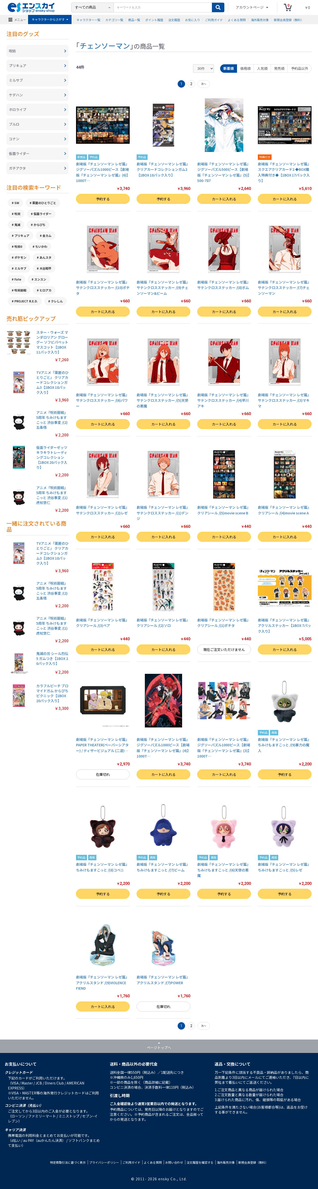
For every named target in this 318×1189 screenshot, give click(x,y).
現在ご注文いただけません (224, 649)
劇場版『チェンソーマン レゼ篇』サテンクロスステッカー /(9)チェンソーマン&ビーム (163, 288)
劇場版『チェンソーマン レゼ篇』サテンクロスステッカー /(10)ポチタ (103, 288)
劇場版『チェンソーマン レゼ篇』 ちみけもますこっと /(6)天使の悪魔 (223, 870)
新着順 (228, 68)
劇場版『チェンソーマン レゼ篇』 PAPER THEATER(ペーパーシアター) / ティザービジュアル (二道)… (102, 745)
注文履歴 (174, 19)
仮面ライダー (42, 214)
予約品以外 (299, 68)
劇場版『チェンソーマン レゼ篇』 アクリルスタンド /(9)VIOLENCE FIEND (102, 982)
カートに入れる (224, 198)
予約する (103, 198)
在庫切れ (103, 774)
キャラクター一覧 (88, 19)
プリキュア (21, 235)
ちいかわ (41, 246)
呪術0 (18, 246)
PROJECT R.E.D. (26, 301)
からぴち (39, 224)
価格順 (245, 68)
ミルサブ (20, 268)
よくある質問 (237, 19)
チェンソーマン (105, 45)
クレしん (57, 301)
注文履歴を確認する (200, 1162)
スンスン (40, 279)
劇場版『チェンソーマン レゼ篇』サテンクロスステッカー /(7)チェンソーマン (284, 288)
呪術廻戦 (20, 290)
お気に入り (192, 19)
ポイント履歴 (154, 19)
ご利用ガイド (214, 19)
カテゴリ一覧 (114, 19)
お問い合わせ (174, 1162)
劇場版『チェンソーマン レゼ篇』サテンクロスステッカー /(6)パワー (102, 400)
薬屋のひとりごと (44, 203)
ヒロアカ (45, 290)
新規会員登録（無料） (289, 19)
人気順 (262, 68)
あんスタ (45, 257)
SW (16, 203)
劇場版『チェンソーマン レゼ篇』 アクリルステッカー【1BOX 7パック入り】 (284, 625)
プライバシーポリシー (104, 1162)
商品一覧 (134, 19)
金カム (46, 235)
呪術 (17, 214)
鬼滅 (17, 224)
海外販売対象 (260, 19)
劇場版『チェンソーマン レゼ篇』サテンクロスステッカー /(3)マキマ (284, 400)
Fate (17, 279)
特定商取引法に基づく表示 (68, 1162)
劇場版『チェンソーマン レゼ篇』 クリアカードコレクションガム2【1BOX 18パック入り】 (163, 169)
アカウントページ (250, 7)
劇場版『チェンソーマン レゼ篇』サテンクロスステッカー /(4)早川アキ (223, 400)
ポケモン (20, 257)
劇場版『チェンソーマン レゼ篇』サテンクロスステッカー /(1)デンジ (163, 513)
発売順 (279, 68)
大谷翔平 (45, 268)
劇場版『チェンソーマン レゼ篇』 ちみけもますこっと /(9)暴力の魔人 (284, 745)
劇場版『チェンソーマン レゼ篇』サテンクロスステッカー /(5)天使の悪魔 (163, 400)
